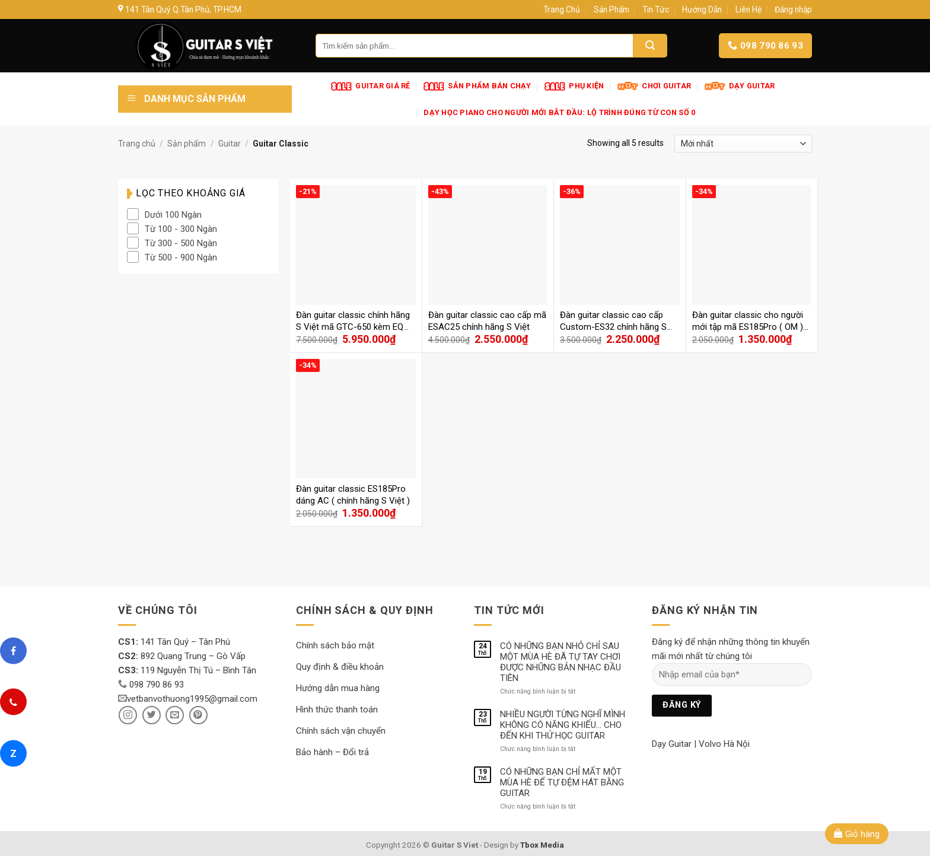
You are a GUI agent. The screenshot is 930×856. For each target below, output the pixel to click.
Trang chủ (136, 143)
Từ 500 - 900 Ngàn (181, 257)
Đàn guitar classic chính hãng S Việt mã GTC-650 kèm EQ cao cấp (353, 321)
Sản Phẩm (611, 9)
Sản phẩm (186, 143)
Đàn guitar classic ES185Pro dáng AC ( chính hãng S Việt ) (353, 494)
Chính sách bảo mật (335, 645)
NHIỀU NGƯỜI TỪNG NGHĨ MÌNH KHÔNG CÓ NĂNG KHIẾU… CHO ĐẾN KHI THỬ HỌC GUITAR (562, 725)
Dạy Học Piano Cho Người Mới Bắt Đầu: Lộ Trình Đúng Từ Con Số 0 (559, 112)
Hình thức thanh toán (337, 709)
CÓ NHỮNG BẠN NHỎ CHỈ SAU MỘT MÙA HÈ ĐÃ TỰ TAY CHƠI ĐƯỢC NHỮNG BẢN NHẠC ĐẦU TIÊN (560, 662)
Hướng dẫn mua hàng (338, 688)
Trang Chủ (561, 9)
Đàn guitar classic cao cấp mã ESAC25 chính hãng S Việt (487, 321)
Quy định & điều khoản (340, 666)
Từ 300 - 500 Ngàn (181, 243)
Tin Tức (655, 9)
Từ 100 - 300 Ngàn (181, 229)
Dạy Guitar (672, 744)
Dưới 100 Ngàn (173, 214)
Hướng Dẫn (702, 9)
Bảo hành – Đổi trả (332, 752)
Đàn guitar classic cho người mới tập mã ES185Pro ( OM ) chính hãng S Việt (747, 321)
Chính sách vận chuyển (341, 730)
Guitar (229, 143)
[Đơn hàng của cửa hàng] (743, 143)
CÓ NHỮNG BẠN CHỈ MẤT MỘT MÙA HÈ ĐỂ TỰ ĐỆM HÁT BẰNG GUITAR (562, 782)
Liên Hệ (748, 9)
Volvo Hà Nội (724, 744)
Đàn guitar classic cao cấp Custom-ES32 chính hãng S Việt (613, 321)
